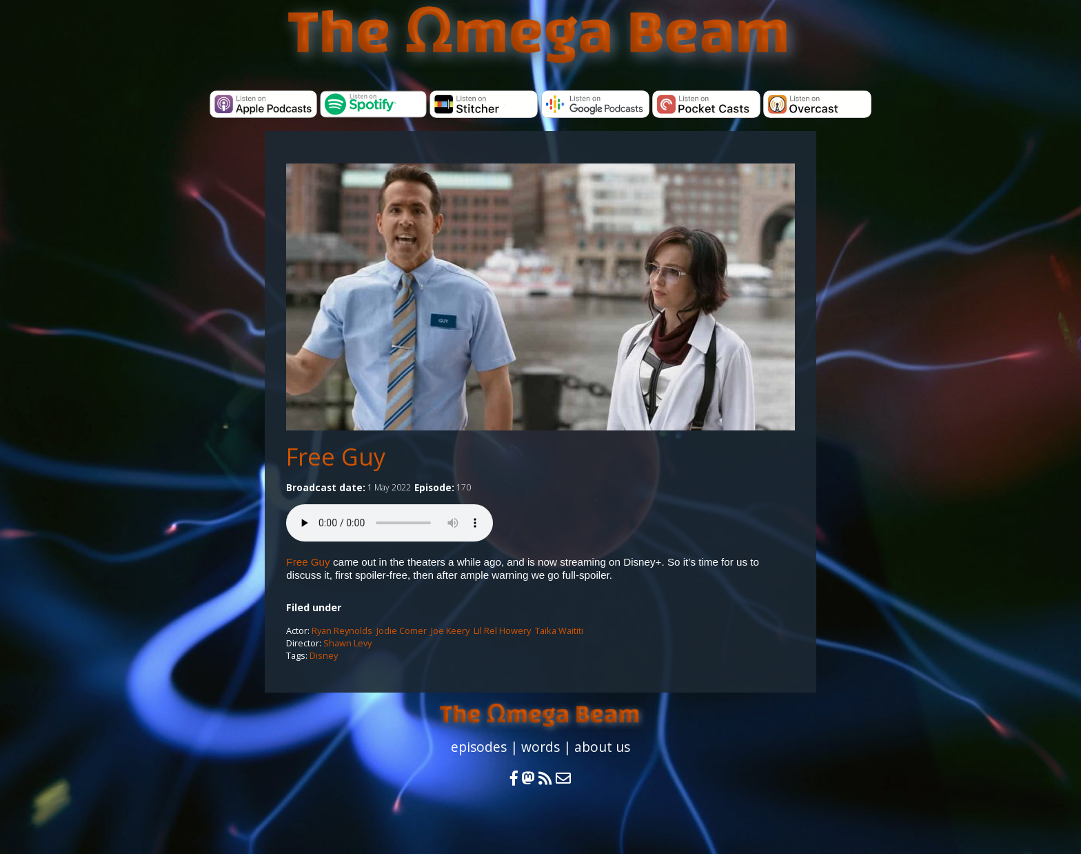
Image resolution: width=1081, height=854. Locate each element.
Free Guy (308, 562)
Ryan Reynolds (342, 630)
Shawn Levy (347, 643)
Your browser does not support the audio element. (389, 523)
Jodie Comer (401, 630)
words (540, 746)
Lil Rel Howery (502, 630)
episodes (479, 746)
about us (602, 746)
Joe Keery (450, 630)
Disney (324, 655)
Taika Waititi (559, 630)
